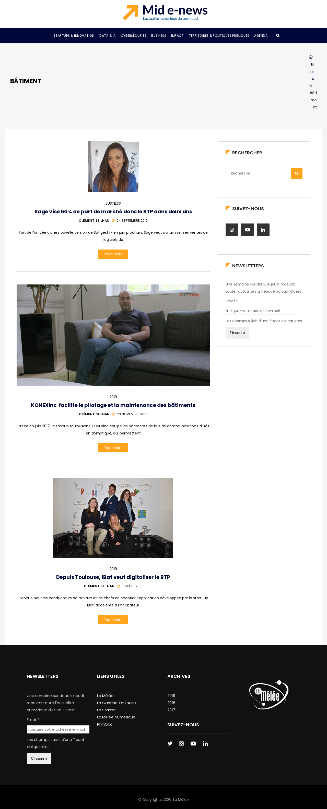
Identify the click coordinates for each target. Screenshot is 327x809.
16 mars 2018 (130, 586)
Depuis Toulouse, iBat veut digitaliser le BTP (113, 577)
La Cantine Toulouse (116, 702)
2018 (113, 397)
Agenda (260, 35)
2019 (171, 695)
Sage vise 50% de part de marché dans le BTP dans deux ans (113, 211)
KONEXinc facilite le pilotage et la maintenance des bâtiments (113, 405)
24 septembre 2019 (130, 220)
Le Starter (106, 710)
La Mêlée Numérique (116, 717)
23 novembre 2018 (129, 414)
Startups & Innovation (74, 35)
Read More (113, 254)
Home (311, 68)
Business (158, 35)
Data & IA (107, 35)
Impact (177, 35)
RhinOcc (104, 724)
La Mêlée (105, 695)
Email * (232, 301)
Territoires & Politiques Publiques (219, 35)
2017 (171, 710)
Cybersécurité (133, 35)
